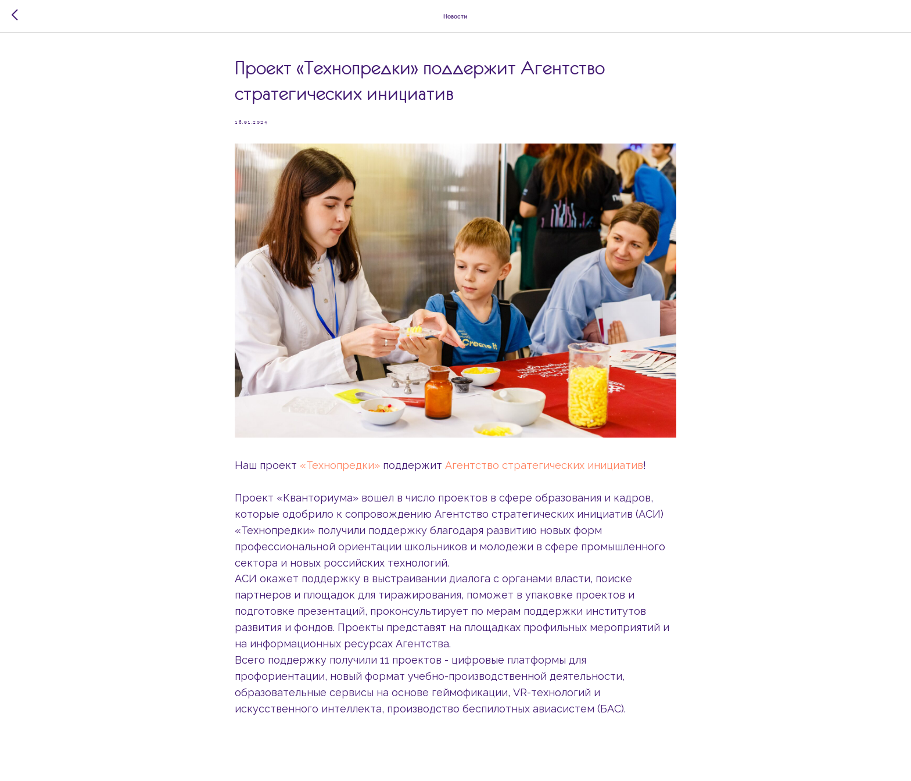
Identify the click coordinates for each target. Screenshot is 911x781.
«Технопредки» (340, 465)
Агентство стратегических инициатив (544, 465)
